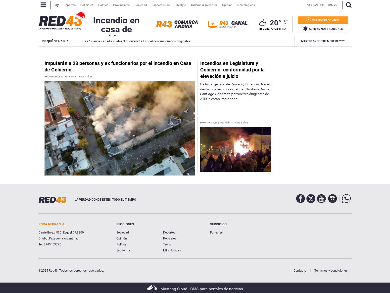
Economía (123, 250)
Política (121, 244)
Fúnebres (216, 232)
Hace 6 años (241, 122)
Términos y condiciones (331, 270)
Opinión (121, 238)
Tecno (167, 244)
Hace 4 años (85, 76)
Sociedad (122, 232)
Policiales (169, 238)
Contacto (299, 270)
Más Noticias (172, 250)
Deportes (169, 232)
